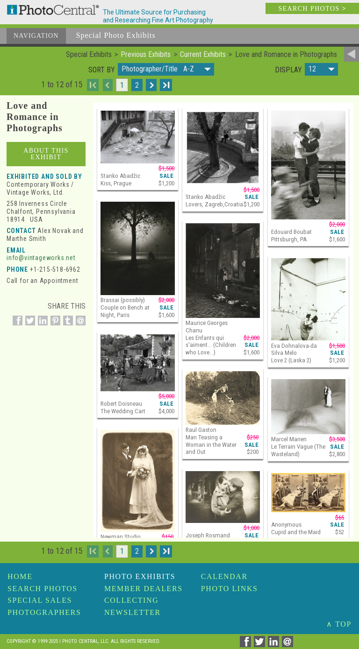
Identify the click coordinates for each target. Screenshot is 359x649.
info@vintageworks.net (41, 257)
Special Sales (39, 600)
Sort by (101, 70)
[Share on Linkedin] (41, 326)
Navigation (36, 35)
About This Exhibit (45, 154)
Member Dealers (143, 589)
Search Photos (42, 589)
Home (20, 576)
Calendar (224, 576)
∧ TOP (339, 624)
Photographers (44, 612)
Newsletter (132, 612)
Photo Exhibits (139, 576)
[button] (166, 69)
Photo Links (229, 589)
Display (288, 70)
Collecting (131, 600)
